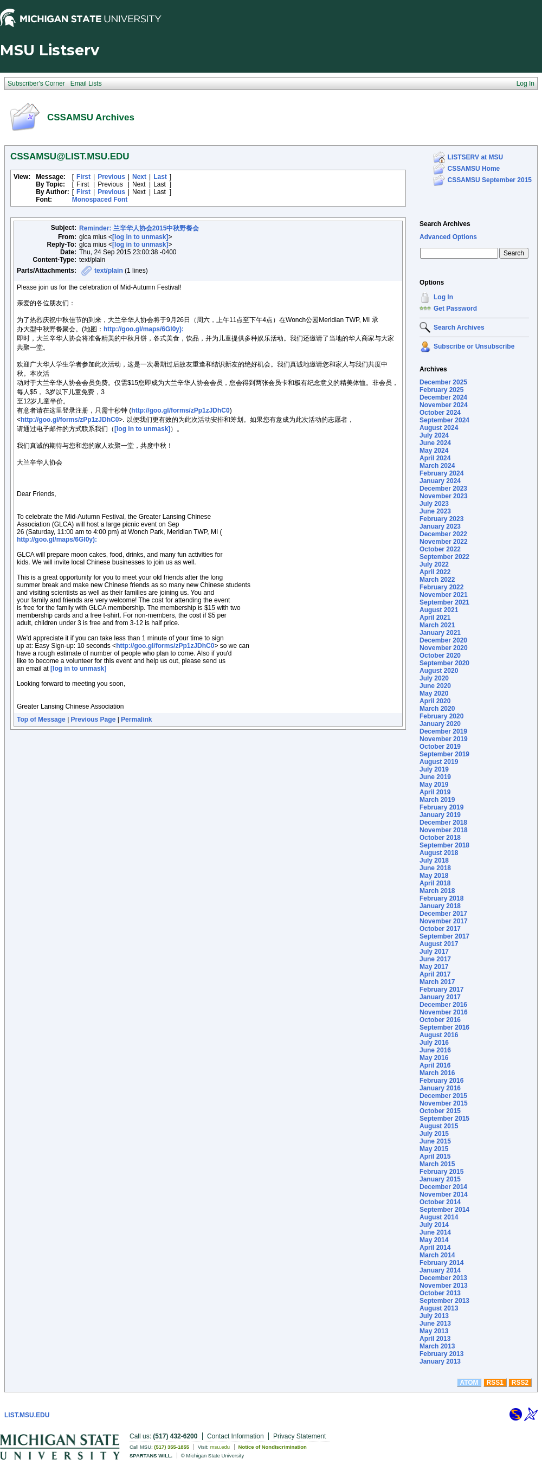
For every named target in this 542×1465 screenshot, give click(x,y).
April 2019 (435, 792)
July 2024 (434, 435)
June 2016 (435, 1050)
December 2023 (443, 488)
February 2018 (441, 898)
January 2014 (440, 1270)
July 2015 (434, 1134)
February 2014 (441, 1263)
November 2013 (444, 1285)
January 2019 (440, 815)
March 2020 (437, 708)
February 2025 (441, 390)
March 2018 (437, 891)
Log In (443, 297)
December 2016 (443, 1004)
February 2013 (441, 1354)
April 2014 (435, 1247)
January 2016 (440, 1088)
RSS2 (520, 1382)
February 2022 (441, 587)
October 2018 (440, 837)
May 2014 (434, 1240)
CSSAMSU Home (474, 168)
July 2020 (434, 678)
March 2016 (437, 1073)
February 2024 (441, 473)
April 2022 (435, 572)
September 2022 (444, 557)
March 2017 (437, 982)
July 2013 (434, 1316)
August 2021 (439, 610)
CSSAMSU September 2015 (490, 180)
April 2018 (435, 883)
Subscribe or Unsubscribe (474, 346)
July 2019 (434, 769)
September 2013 (444, 1301)
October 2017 (440, 929)
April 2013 (435, 1338)
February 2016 (441, 1080)
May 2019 (434, 784)
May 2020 (434, 693)
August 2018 (439, 853)
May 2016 (434, 1058)
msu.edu (220, 1447)
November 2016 (444, 1012)
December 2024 (443, 397)
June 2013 (435, 1323)
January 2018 (440, 906)
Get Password (455, 308)
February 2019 (441, 807)
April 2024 (435, 458)
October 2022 (440, 549)
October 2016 (440, 1020)
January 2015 (440, 1179)
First (83, 177)
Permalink (136, 719)
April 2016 (435, 1065)
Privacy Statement (299, 1436)
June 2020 (435, 686)
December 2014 (443, 1187)
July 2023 (434, 503)
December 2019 (443, 731)
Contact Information (235, 1436)
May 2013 (434, 1331)
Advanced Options (448, 237)
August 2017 (439, 944)
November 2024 (444, 405)
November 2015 (444, 1103)
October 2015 (440, 1111)
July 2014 (434, 1225)
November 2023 (444, 496)
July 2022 (434, 564)
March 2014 (437, 1255)
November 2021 (444, 595)
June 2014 (435, 1232)
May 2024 (434, 450)
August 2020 (439, 670)
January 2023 (440, 526)
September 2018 (444, 845)
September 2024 (444, 420)
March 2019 (437, 800)
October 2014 (440, 1202)
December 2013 (443, 1278)
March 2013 (437, 1346)
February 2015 (441, 1171)
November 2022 (444, 541)
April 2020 (435, 701)
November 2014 (444, 1194)
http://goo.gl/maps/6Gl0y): (144, 329)
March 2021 (437, 625)
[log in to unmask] (140, 237)
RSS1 (495, 1382)
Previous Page (93, 719)
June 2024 (435, 443)
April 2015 (435, 1156)
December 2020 (443, 640)
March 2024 (437, 466)
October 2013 (440, 1293)
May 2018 (434, 875)
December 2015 (443, 1096)
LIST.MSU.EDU (26, 1415)
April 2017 (435, 974)
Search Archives (445, 224)
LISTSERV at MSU (475, 157)
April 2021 (435, 617)
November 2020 (444, 648)
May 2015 (434, 1149)
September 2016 (444, 1027)
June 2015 (435, 1141)
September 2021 (444, 602)
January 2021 (440, 633)
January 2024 (440, 481)
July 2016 (434, 1042)
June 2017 (435, 959)
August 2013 (439, 1308)
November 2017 (444, 921)
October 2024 (440, 412)
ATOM (469, 1382)
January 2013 (440, 1361)
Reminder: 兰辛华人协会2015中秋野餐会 (139, 228)
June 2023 (435, 511)
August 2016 (439, 1035)
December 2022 (443, 534)
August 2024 (439, 428)
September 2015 (444, 1118)
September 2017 (444, 936)
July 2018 (434, 860)
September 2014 (444, 1209)
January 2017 (440, 997)
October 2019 (440, 746)
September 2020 (444, 663)
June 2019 (435, 777)
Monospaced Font (100, 199)
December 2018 (443, 822)
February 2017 (441, 989)
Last (160, 177)
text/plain (108, 270)
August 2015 (439, 1126)
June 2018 (435, 868)
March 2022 (437, 579)
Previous (111, 177)
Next (139, 177)
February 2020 (441, 716)
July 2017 (434, 951)
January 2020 (440, 724)
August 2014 (439, 1217)
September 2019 (444, 754)
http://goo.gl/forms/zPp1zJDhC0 (180, 410)
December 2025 (443, 382)
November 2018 (444, 830)
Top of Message (41, 719)
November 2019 (444, 739)
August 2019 (439, 762)
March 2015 (437, 1164)
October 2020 (440, 655)
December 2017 (443, 913)
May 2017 (434, 967)
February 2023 (441, 519)
